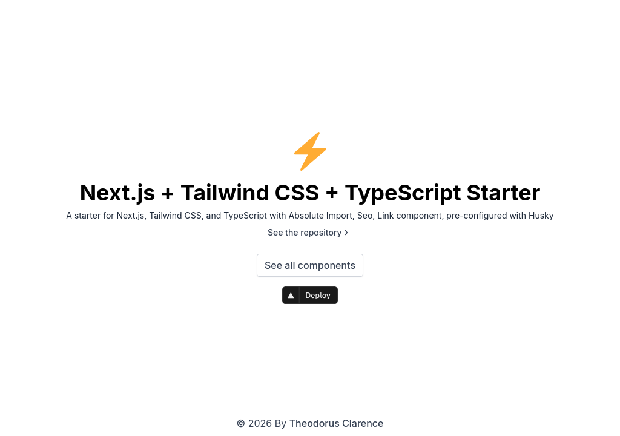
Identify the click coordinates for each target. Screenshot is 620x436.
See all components (310, 265)
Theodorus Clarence (336, 423)
